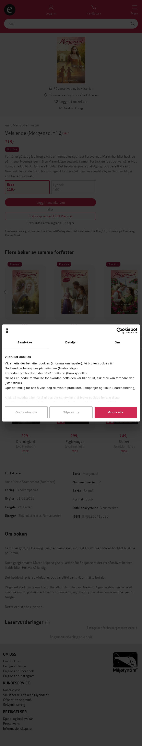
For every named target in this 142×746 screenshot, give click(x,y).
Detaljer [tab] (71, 342)
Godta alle (115, 412)
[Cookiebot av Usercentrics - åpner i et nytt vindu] (119, 331)
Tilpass (71, 412)
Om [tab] (117, 342)
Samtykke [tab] (24, 342)
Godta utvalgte (26, 412)
